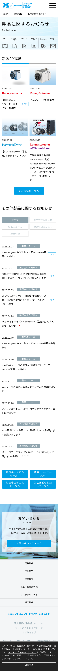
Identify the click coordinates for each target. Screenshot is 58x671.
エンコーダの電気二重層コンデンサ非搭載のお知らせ (28, 389)
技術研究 (29, 571)
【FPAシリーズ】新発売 (42, 100)
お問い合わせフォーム (29, 543)
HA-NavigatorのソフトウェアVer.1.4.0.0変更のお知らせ (24, 254)
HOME (5, 14)
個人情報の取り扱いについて (29, 623)
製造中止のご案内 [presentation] (43, 226)
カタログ (4, 38)
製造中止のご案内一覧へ (15, 484)
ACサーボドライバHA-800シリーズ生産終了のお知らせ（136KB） (28, 323)
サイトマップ (29, 632)
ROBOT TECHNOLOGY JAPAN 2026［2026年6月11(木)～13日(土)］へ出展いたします (24, 276)
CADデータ (24, 38)
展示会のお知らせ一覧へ (15, 474)
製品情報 (18, 14)
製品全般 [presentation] (15, 233)
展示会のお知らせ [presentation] (43, 219)
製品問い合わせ (53, 38)
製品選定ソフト (34, 38)
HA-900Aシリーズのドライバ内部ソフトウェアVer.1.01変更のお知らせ (26, 367)
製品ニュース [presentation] (15, 226)
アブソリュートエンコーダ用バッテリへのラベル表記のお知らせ (28, 410)
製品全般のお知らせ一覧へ (43, 484)
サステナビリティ (29, 594)
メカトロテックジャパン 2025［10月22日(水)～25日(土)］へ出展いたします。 (28, 454)
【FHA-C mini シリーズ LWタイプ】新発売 (9, 104)
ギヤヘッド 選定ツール (43, 38)
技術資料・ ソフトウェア (14, 39)
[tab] (15, 220)
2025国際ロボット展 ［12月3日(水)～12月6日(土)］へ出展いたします (29, 432)
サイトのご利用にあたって (29, 628)
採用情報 (29, 602)
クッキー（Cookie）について (22, 652)
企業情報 (29, 579)
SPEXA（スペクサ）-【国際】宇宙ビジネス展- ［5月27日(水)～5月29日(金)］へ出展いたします (24, 300)
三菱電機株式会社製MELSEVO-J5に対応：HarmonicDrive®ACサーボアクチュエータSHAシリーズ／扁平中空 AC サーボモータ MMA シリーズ (43, 168)
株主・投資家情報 (29, 586)
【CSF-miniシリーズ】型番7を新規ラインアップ (14, 153)
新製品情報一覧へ (29, 190)
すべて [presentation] (15, 219)
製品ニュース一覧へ (43, 474)
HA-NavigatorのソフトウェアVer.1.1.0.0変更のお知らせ (28, 345)
